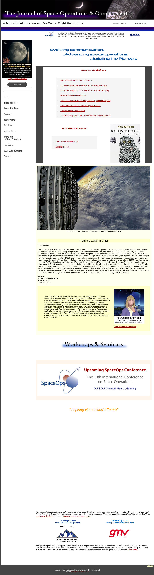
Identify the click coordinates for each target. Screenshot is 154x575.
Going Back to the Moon (17, 79)
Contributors (9, 145)
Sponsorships (9, 131)
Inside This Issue (10, 103)
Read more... (133, 550)
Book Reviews (9, 120)
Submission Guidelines (13, 151)
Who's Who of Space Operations (12, 138)
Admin (150, 566)
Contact (7, 156)
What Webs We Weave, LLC (80, 571)
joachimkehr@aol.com (44, 516)
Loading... (93, 460)
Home (6, 97)
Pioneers (7, 114)
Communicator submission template (76, 516)
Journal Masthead (11, 108)
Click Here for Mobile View (125, 327)
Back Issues (8, 125)
